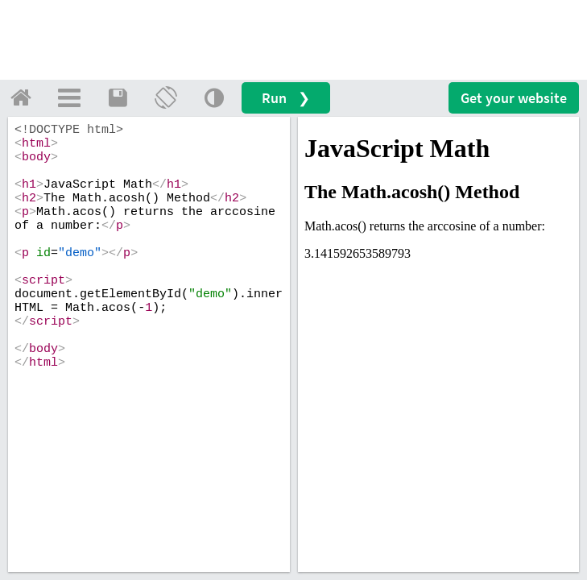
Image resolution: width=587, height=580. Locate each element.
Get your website (514, 98)
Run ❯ (286, 98)
